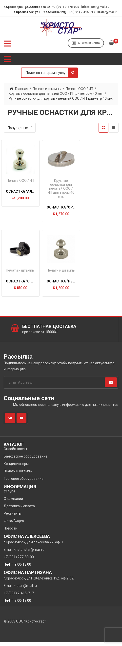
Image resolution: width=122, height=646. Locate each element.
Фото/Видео (14, 525)
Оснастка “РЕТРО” (64, 285)
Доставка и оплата (19, 510)
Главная (21, 89)
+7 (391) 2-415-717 (81, 12)
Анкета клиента (86, 43)
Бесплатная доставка (49, 330)
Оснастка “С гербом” (26, 285)
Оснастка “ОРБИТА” (65, 207)
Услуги (9, 495)
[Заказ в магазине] (20, 128)
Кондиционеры (16, 468)
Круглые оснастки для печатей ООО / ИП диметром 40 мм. (56, 93)
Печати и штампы (47, 89)
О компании (13, 503)
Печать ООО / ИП (79, 89)
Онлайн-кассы (15, 453)
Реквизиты (12, 517)
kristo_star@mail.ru (95, 7)
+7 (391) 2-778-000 (65, 7)
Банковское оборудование (25, 460)
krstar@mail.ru (107, 12)
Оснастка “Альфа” (23, 191)
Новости (10, 532)
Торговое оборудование (23, 482)
